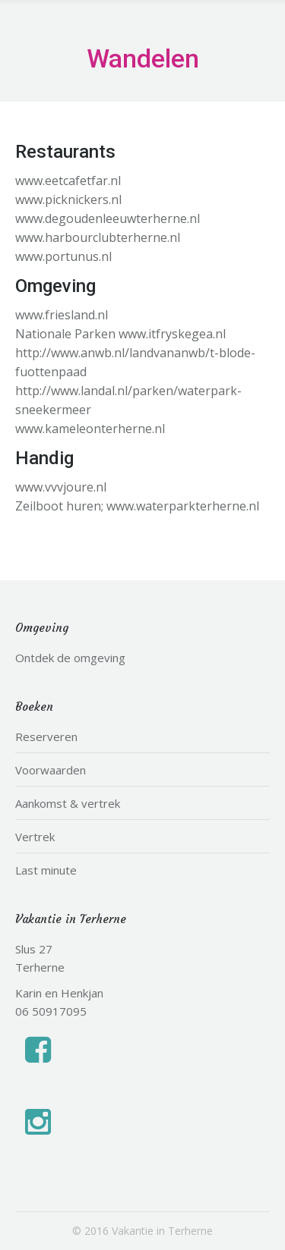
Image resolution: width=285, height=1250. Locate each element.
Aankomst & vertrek (67, 803)
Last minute (46, 870)
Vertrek (35, 836)
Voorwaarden (50, 769)
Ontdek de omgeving (70, 657)
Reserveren (46, 736)
